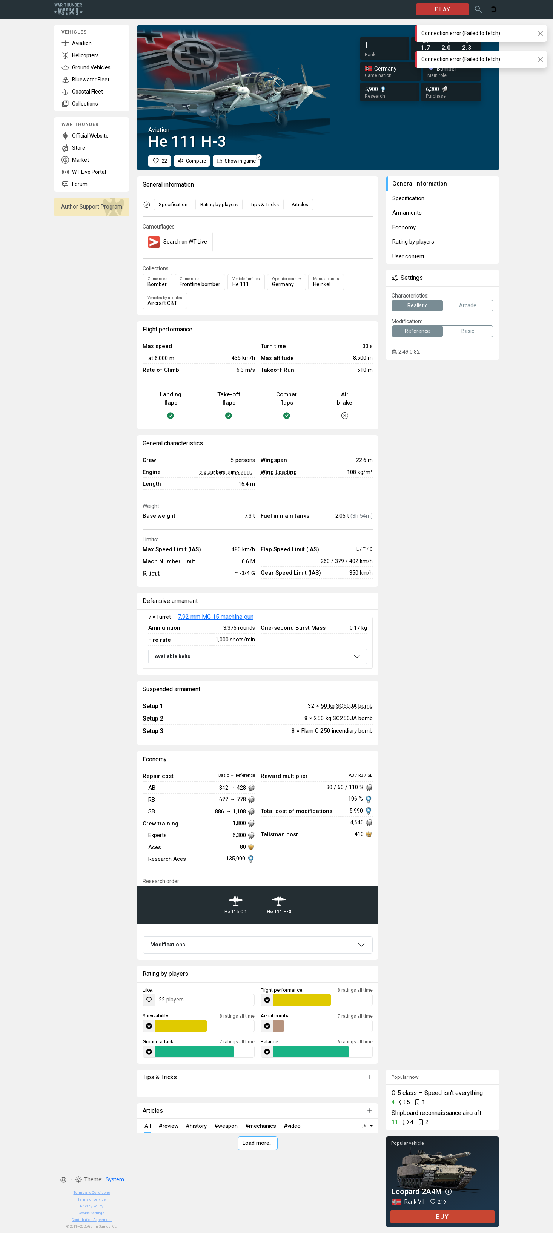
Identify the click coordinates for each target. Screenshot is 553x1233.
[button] (63, 1180)
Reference (417, 331)
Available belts (172, 656)
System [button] (115, 1179)
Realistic (417, 305)
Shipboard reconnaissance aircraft (436, 1112)
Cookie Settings (91, 1213)
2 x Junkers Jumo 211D (226, 472)
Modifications (167, 945)
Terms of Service (92, 1199)
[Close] (540, 33)
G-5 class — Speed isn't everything (437, 1093)
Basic (467, 331)
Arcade (467, 305)
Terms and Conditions (92, 1192)
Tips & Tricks (264, 204)
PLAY (442, 9)
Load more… (258, 1143)
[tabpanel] (258, 642)
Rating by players (219, 204)
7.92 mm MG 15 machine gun (215, 616)
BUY (442, 1216)
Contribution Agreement (92, 1220)
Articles (300, 204)
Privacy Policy (91, 1206)
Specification (173, 204)
